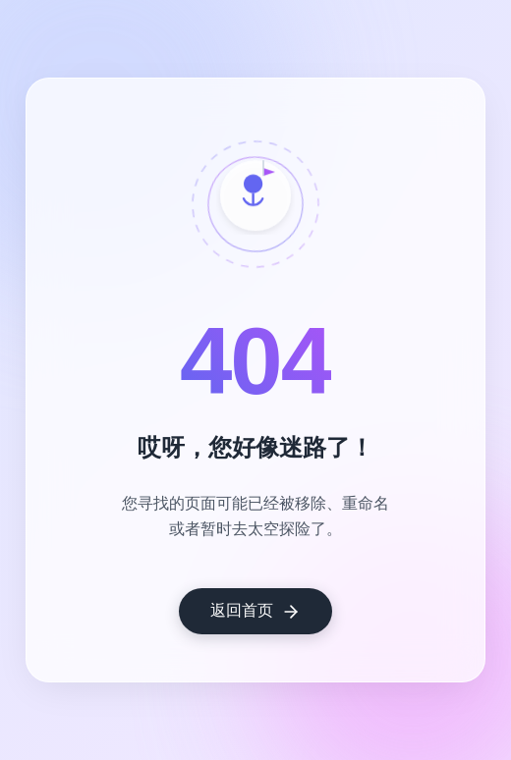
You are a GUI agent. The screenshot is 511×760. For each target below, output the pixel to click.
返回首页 (255, 612)
